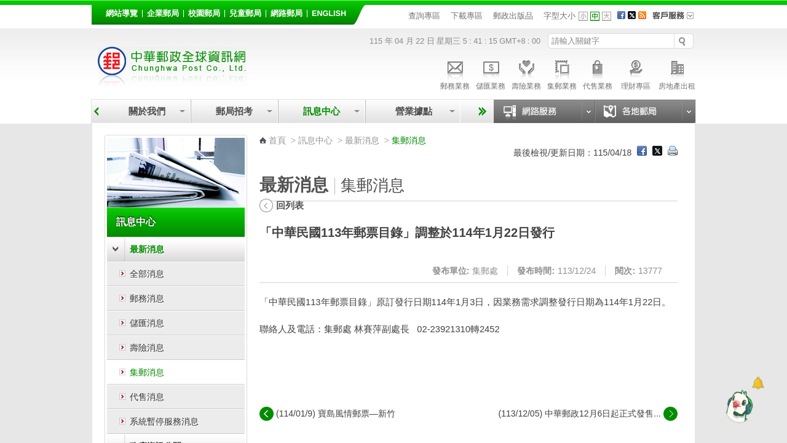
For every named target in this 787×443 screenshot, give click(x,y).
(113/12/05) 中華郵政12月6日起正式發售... (579, 413)
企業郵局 (163, 13)
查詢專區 (424, 15)
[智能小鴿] (737, 406)
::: (99, 11)
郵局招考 (234, 111)
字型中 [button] (594, 16)
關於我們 (147, 111)
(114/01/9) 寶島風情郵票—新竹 (335, 413)
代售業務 (597, 73)
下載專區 (467, 15)
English (329, 13)
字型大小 (559, 15)
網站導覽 (122, 13)
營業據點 (412, 111)
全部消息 (147, 274)
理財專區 (635, 73)
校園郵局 (204, 13)
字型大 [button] (606, 16)
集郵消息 (147, 372)
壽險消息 (147, 348)
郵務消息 (147, 298)
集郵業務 (562, 73)
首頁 (277, 140)
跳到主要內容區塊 (6, 6)
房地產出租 (676, 73)
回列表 (290, 205)
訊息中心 (321, 111)
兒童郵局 (245, 13)
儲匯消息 (147, 323)
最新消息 (147, 249)
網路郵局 (287, 13)
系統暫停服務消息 (164, 421)
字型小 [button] (583, 16)
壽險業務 (526, 73)
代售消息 (147, 397)
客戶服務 (677, 19)
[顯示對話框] (757, 383)
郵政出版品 (513, 15)
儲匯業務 (490, 73)
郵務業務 (455, 73)
